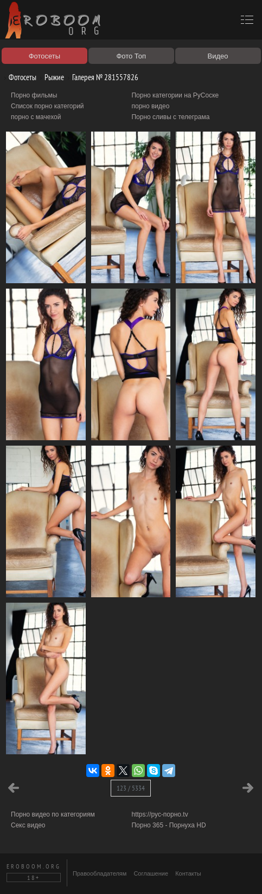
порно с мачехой (36, 117)
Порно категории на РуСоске (175, 95)
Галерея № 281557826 (101, 77)
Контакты (188, 873)
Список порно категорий (47, 106)
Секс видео (28, 825)
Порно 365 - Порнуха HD (168, 825)
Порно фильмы (34, 95)
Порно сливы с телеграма (170, 117)
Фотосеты (18, 77)
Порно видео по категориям (53, 814)
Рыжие (50, 77)
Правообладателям (99, 873)
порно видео (150, 106)
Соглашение (150, 873)
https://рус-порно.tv (159, 814)
